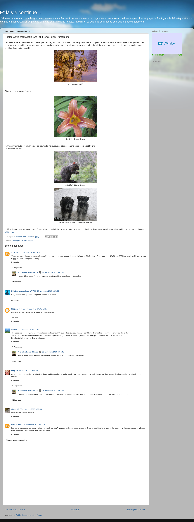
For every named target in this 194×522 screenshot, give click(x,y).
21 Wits (14, 252)
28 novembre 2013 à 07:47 (53, 272)
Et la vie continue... (20, 12)
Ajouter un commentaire (16, 440)
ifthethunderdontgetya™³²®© (23, 291)
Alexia (14, 329)
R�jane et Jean (18, 309)
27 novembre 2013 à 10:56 (48, 291)
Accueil (75, 509)
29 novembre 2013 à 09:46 (31, 409)
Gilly (13, 370)
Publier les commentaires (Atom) (29, 515)
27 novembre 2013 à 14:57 (36, 309)
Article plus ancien (136, 509)
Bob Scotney (16, 424)
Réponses (18, 268)
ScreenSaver (158, 55)
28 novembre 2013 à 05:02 (27, 370)
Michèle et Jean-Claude (28, 272)
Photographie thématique (23, 240)
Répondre (15, 262)
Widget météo (167, 43)
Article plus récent (15, 509)
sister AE (15, 409)
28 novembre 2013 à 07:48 (53, 352)
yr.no (180, 55)
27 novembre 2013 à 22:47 (28, 329)
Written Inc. (10, 232)
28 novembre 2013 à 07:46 (53, 391)
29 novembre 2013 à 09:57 (34, 424)
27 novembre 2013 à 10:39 (29, 252)
